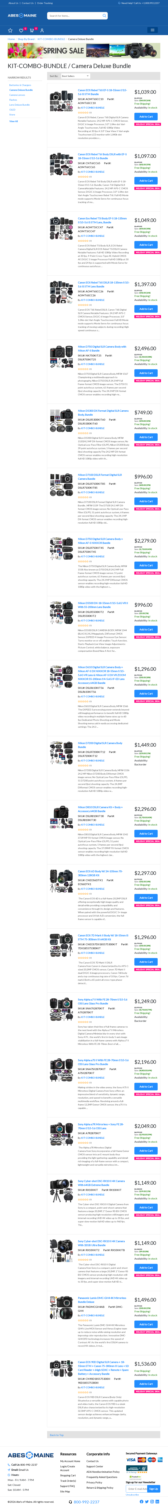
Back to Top (57, 1434)
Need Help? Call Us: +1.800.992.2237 (140, 3)
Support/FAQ (67, 1486)
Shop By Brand (26, 38)
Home (11, 38)
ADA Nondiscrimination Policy (103, 1471)
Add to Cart (146, 116)
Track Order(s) (68, 1480)
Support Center (94, 1466)
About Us (13, 3)
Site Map (65, 1491)
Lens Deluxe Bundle (19, 104)
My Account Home (70, 1461)
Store (12, 114)
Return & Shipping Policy (99, 1487)
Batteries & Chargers (20, 85)
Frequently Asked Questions (101, 1477)
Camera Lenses (17, 94)
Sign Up (153, 1488)
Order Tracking (45, 3)
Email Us (24, 1469)
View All (13, 121)
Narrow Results (19, 77)
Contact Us (28, 3)
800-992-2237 (29, 1464)
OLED (12, 109)
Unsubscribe (132, 1494)
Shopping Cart (68, 1475)
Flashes (13, 99)
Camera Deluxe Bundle (21, 90)
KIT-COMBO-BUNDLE (51, 38)
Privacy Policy (94, 1482)
